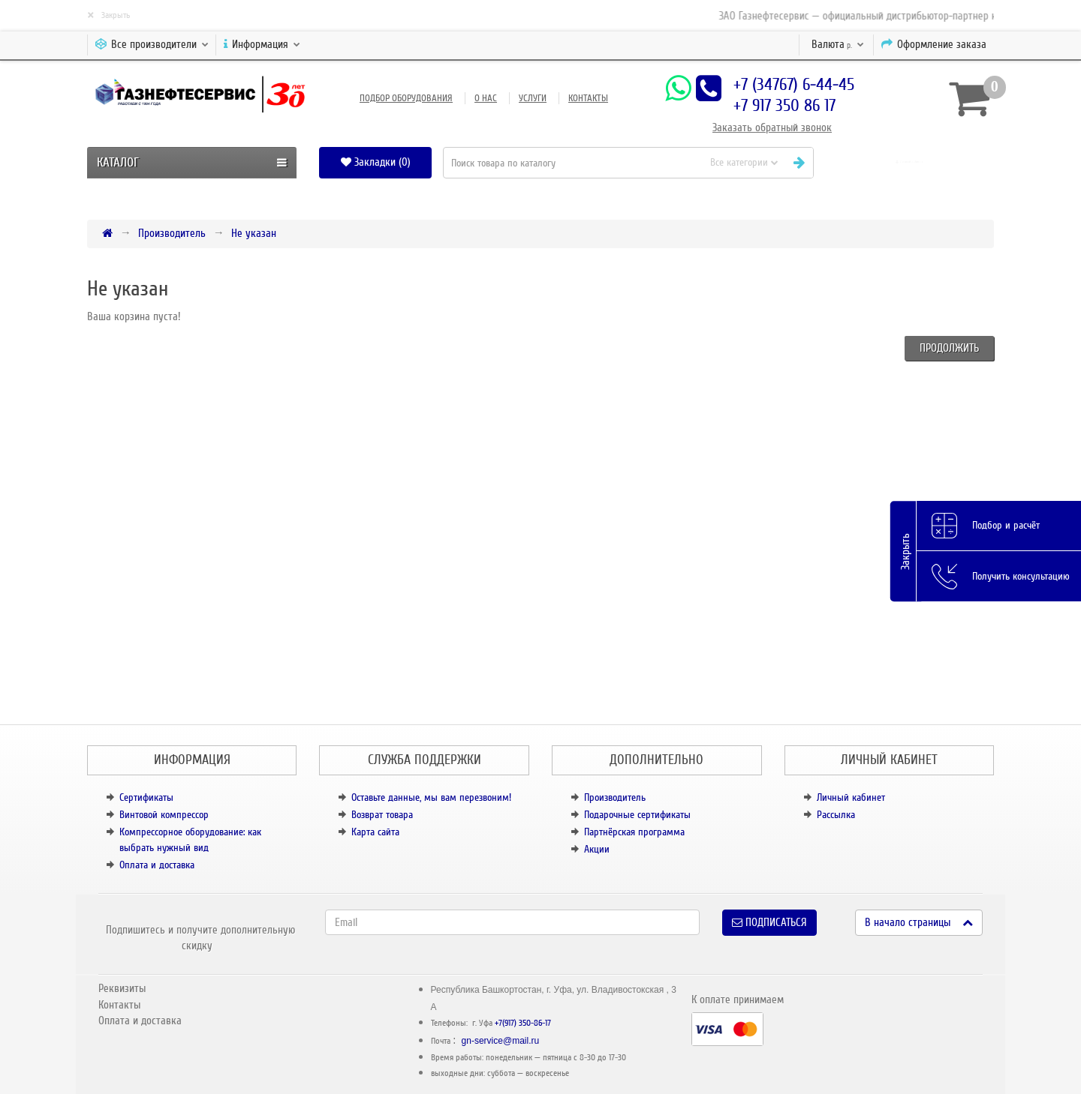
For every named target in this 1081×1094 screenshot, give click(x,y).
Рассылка (836, 814)
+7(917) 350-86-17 (523, 1023)
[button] (909, 162)
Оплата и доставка (156, 865)
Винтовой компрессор (164, 814)
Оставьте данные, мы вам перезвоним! (431, 797)
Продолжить (949, 348)
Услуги (533, 98)
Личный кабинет (851, 797)
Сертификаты (146, 797)
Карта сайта (375, 832)
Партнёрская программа (634, 832)
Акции (597, 849)
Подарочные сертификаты (637, 814)
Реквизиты (122, 988)
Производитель (172, 233)
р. (838, 44)
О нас (485, 98)
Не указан (253, 233)
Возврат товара (382, 814)
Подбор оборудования (406, 98)
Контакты (588, 98)
